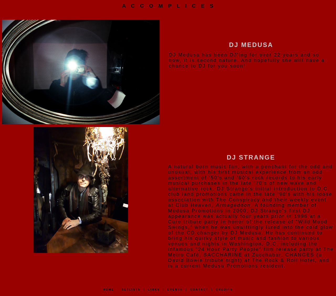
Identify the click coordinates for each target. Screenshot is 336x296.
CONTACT (199, 289)
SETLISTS (131, 289)
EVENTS (175, 289)
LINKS (154, 289)
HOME (108, 289)
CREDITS (224, 289)
